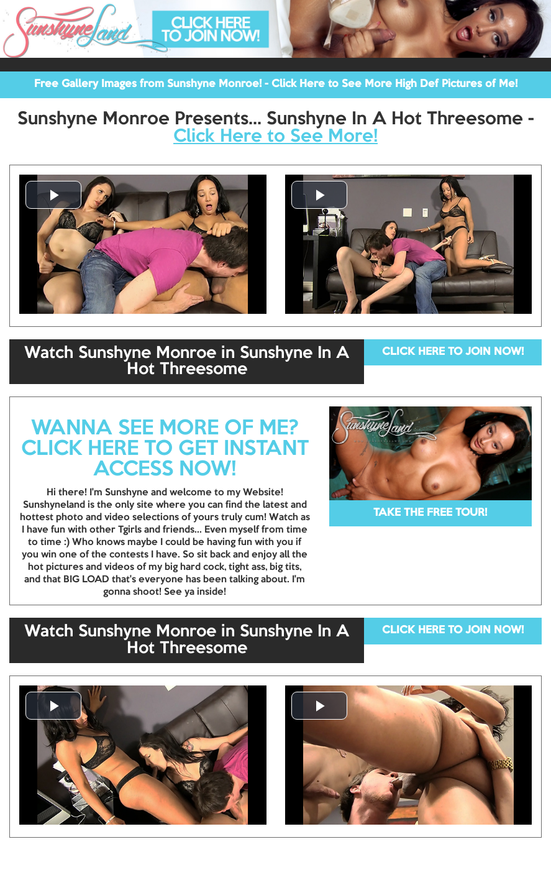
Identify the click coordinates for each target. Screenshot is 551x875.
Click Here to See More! (275, 137)
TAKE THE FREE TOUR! (430, 513)
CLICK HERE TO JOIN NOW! (453, 352)
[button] (53, 195)
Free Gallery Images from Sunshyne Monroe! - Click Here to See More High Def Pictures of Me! (275, 84)
